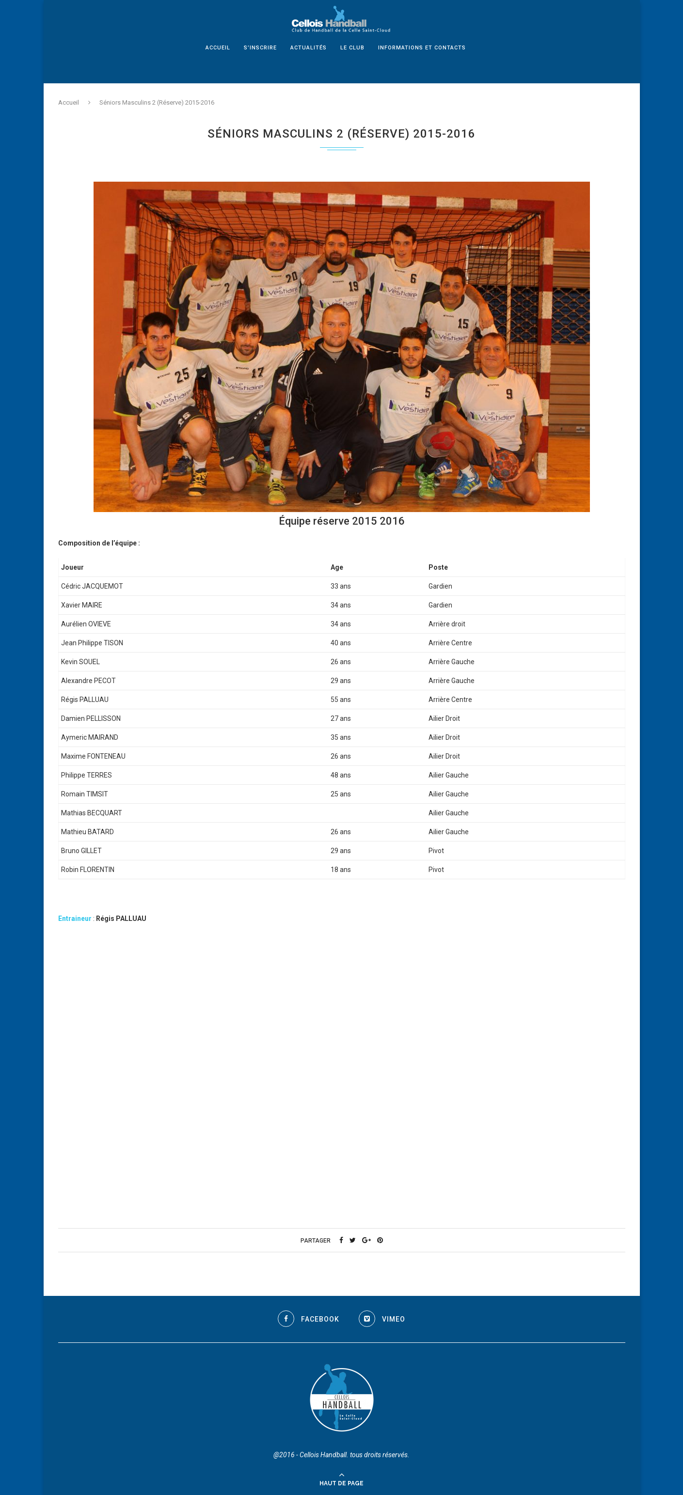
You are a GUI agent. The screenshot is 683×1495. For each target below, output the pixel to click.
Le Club (352, 58)
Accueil (218, 58)
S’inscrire (260, 58)
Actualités (308, 58)
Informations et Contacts (422, 58)
